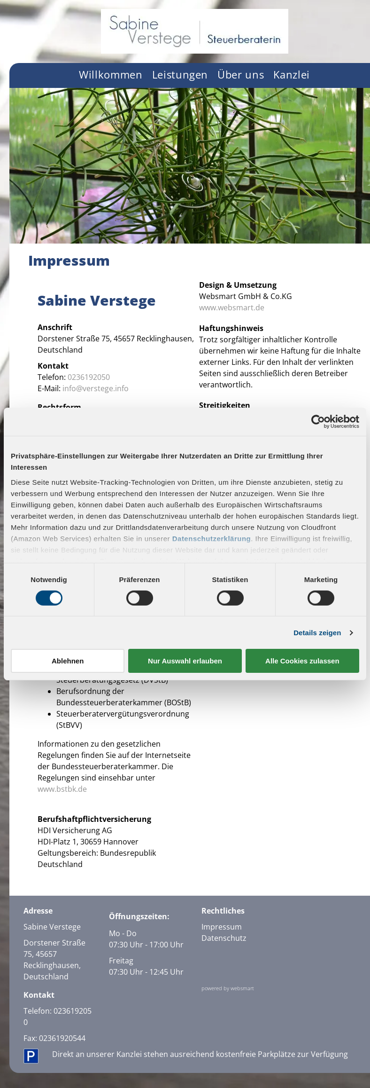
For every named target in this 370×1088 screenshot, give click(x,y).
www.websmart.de (231, 307)
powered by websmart (227, 988)
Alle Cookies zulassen (302, 661)
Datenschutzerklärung (211, 538)
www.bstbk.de (62, 789)
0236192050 (89, 377)
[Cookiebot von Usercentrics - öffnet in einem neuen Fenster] (318, 422)
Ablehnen (68, 661)
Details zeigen (317, 633)
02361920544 (62, 1038)
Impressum (221, 927)
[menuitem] (110, 75)
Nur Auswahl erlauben (185, 661)
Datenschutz (224, 938)
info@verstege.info (95, 388)
